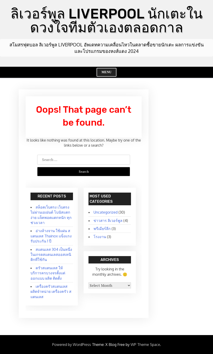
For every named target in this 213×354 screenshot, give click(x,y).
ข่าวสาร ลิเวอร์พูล (108, 220)
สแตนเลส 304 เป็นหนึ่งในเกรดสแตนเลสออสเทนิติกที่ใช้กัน (51, 254)
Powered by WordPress (71, 344)
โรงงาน (100, 236)
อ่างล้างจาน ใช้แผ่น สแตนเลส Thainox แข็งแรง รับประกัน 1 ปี (51, 235)
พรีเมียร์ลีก (102, 228)
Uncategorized (106, 212)
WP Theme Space (145, 344)
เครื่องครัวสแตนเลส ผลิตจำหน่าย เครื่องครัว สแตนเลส (50, 291)
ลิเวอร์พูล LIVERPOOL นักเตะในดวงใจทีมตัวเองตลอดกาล (106, 21)
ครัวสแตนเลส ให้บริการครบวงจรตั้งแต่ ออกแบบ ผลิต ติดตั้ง (47, 273)
